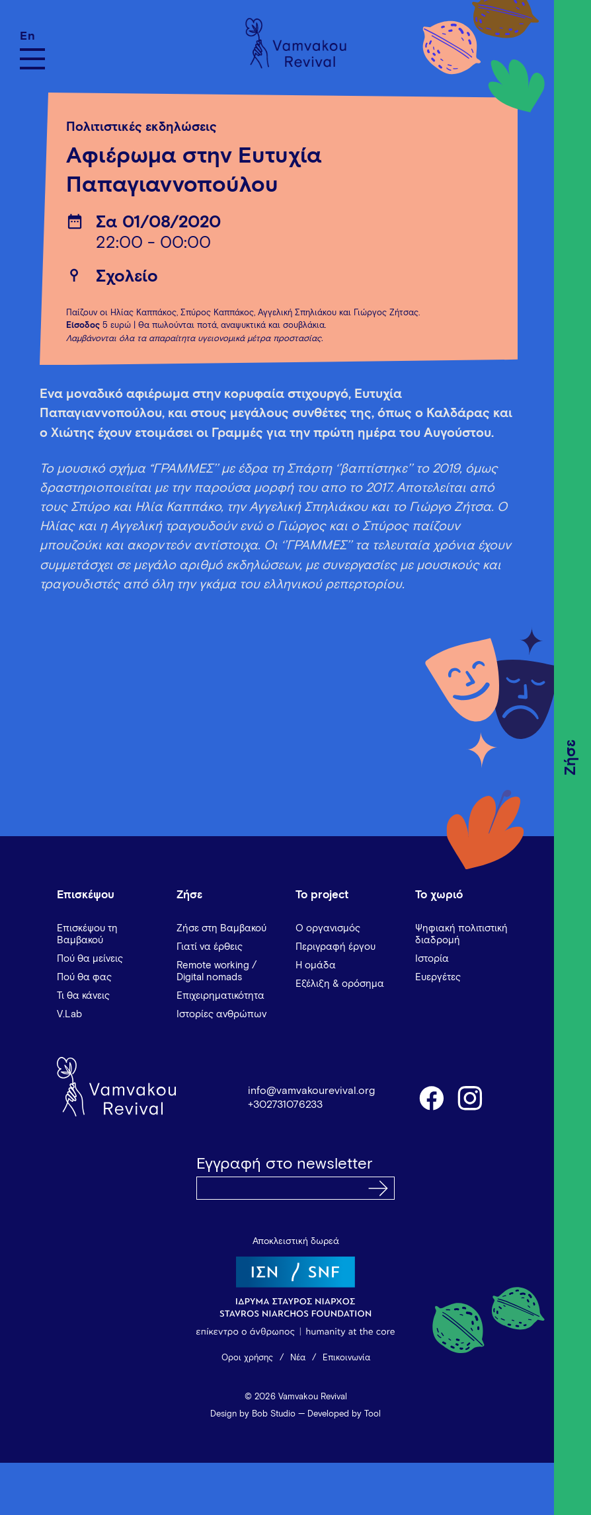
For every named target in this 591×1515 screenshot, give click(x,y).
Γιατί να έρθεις (210, 947)
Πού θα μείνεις (90, 959)
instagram (470, 1097)
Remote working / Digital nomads (216, 971)
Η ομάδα (316, 965)
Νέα (297, 1358)
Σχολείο (127, 277)
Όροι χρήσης (247, 1358)
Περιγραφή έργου (335, 947)
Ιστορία (432, 959)
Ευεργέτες (438, 977)
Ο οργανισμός (328, 928)
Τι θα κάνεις (83, 996)
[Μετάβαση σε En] (32, 36)
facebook (431, 1097)
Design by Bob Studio (253, 1414)
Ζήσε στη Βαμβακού (221, 928)
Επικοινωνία (346, 1358)
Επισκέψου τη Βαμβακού (87, 934)
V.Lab (69, 1014)
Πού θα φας (84, 977)
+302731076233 (285, 1104)
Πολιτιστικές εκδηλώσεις (141, 127)
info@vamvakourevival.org (311, 1090)
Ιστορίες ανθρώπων (221, 1014)
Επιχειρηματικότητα (220, 996)
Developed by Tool (344, 1414)
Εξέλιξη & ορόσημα (340, 984)
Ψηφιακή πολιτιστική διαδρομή (461, 934)
